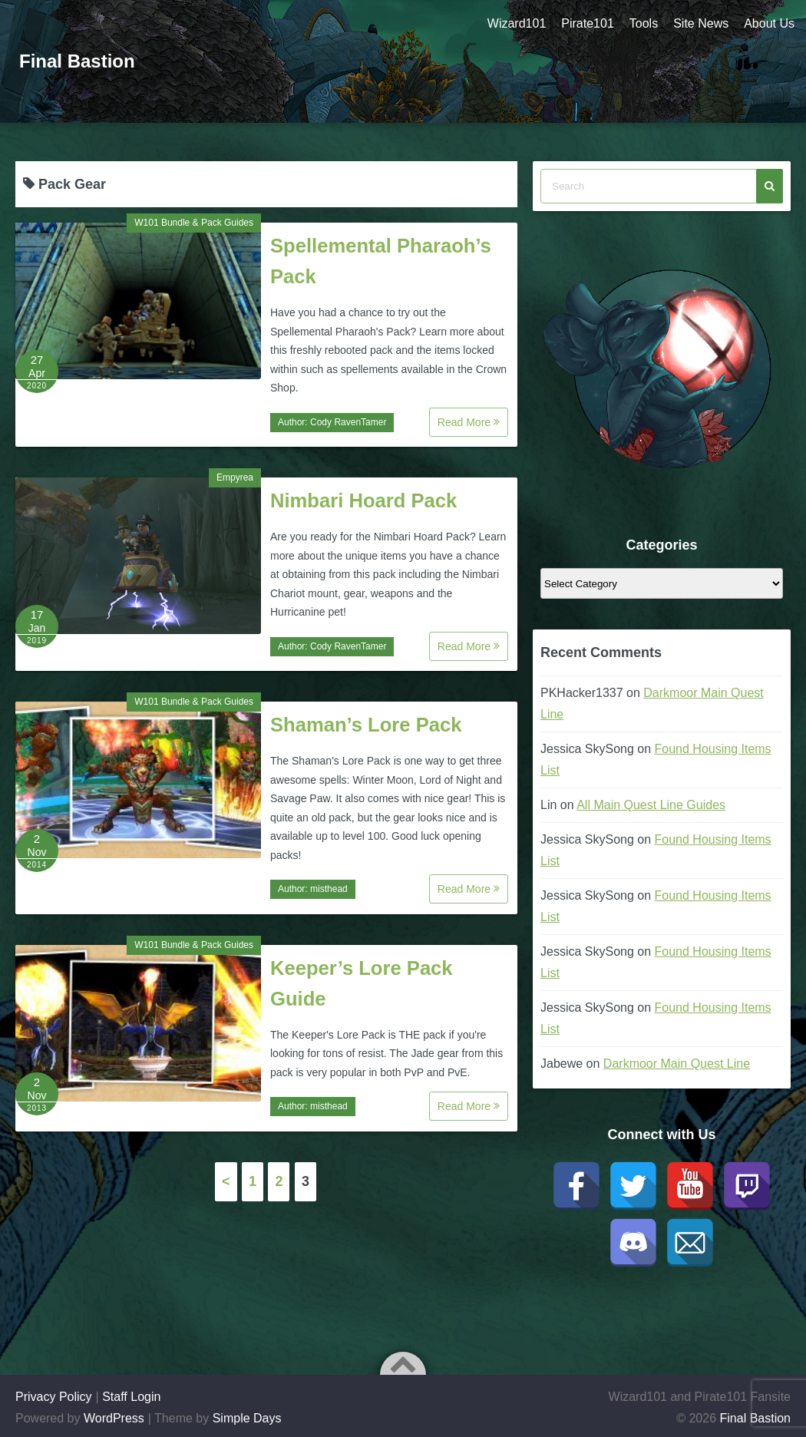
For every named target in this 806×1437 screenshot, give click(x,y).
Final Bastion (77, 61)
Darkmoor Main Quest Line (676, 1063)
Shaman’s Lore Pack (365, 724)
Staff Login (131, 1396)
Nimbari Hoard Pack (363, 500)
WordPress (114, 1418)
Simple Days (247, 1418)
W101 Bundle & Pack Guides (193, 222)
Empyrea (234, 477)
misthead (329, 889)
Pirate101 (587, 23)
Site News (700, 23)
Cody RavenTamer (348, 422)
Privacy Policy (53, 1396)
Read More (469, 422)
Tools (643, 23)
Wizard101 (516, 23)
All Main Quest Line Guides (650, 804)
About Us (769, 23)
